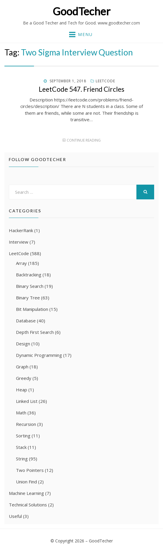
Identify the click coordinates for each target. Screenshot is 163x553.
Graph (22, 367)
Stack (21, 447)
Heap (21, 390)
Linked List (27, 401)
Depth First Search (35, 332)
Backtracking (28, 275)
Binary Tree (28, 298)
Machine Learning (26, 493)
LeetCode (105, 80)
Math (21, 413)
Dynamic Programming (39, 355)
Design (23, 344)
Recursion (26, 424)
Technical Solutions (28, 505)
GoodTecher (81, 11)
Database (26, 321)
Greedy (23, 378)
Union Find (26, 482)
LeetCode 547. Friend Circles (81, 89)
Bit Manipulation (32, 309)
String (22, 459)
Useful (15, 516)
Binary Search (29, 286)
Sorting (23, 436)
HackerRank (21, 230)
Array (21, 263)
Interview (18, 242)
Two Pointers (30, 470)
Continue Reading (84, 140)
